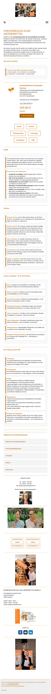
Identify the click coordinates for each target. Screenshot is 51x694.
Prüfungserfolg (18, 133)
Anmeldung (20, 140)
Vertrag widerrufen (12, 684)
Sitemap (3, 684)
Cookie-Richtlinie (41, 682)
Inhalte (19, 126)
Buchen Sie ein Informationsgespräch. (25, 489)
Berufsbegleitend (17, 546)
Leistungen (34, 133)
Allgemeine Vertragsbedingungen (15, 441)
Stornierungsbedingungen (13, 448)
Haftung (7, 462)
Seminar (31, 126)
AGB (33, 140)
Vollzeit (17, 542)
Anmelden (4, 690)
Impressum (4, 682)
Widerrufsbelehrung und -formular (20, 682)
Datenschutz (9, 469)
